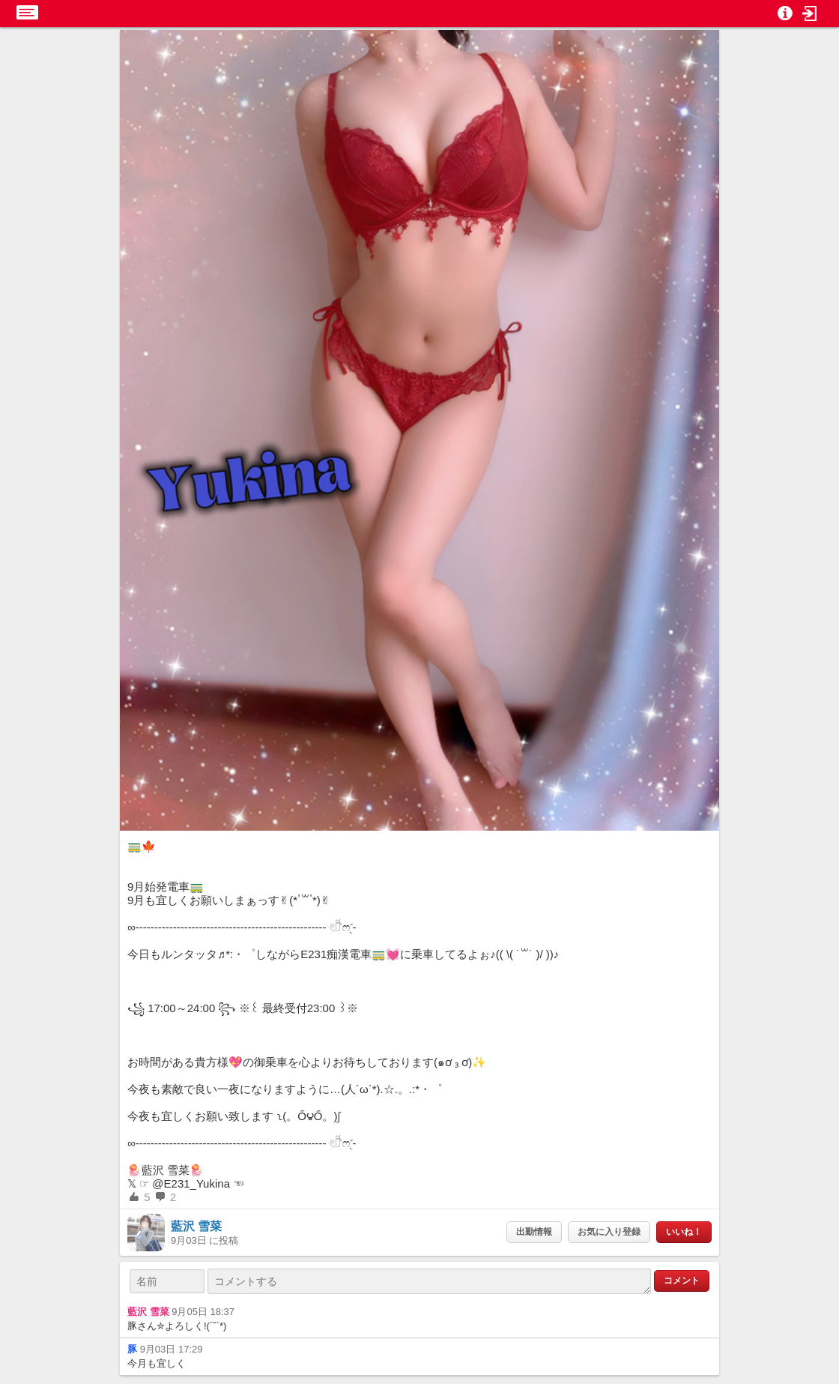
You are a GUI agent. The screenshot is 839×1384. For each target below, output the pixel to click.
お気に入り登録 (609, 1232)
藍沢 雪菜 (196, 1226)
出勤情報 (534, 1232)
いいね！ (684, 1232)
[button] (809, 13)
